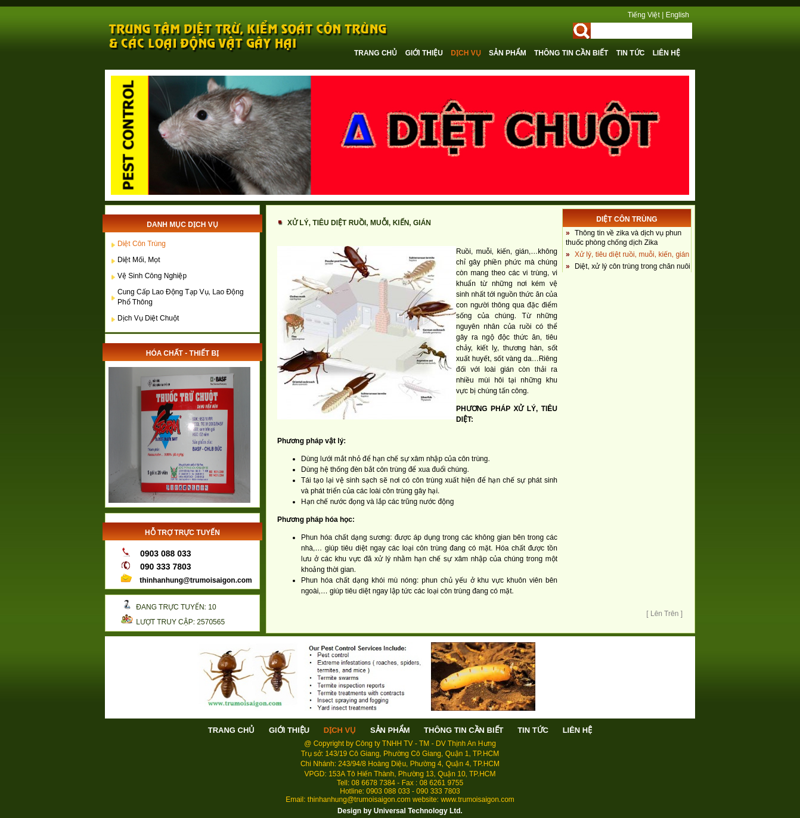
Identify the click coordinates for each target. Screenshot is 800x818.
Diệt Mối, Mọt (138, 260)
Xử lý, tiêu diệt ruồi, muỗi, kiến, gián (632, 254)
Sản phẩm (508, 53)
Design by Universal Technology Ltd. (400, 811)
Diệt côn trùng (141, 244)
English (677, 15)
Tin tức (631, 53)
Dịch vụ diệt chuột (148, 318)
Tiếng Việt (644, 15)
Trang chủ (376, 53)
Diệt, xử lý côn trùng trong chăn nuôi (632, 266)
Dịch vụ (467, 53)
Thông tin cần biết (572, 53)
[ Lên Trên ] (664, 613)
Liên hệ (666, 53)
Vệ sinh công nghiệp (152, 276)
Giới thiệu (425, 53)
